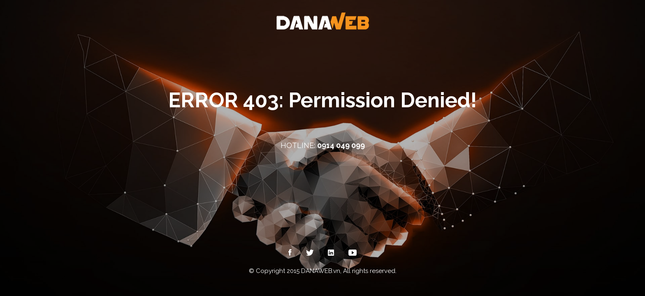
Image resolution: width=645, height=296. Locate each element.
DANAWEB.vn (320, 271)
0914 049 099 (341, 145)
